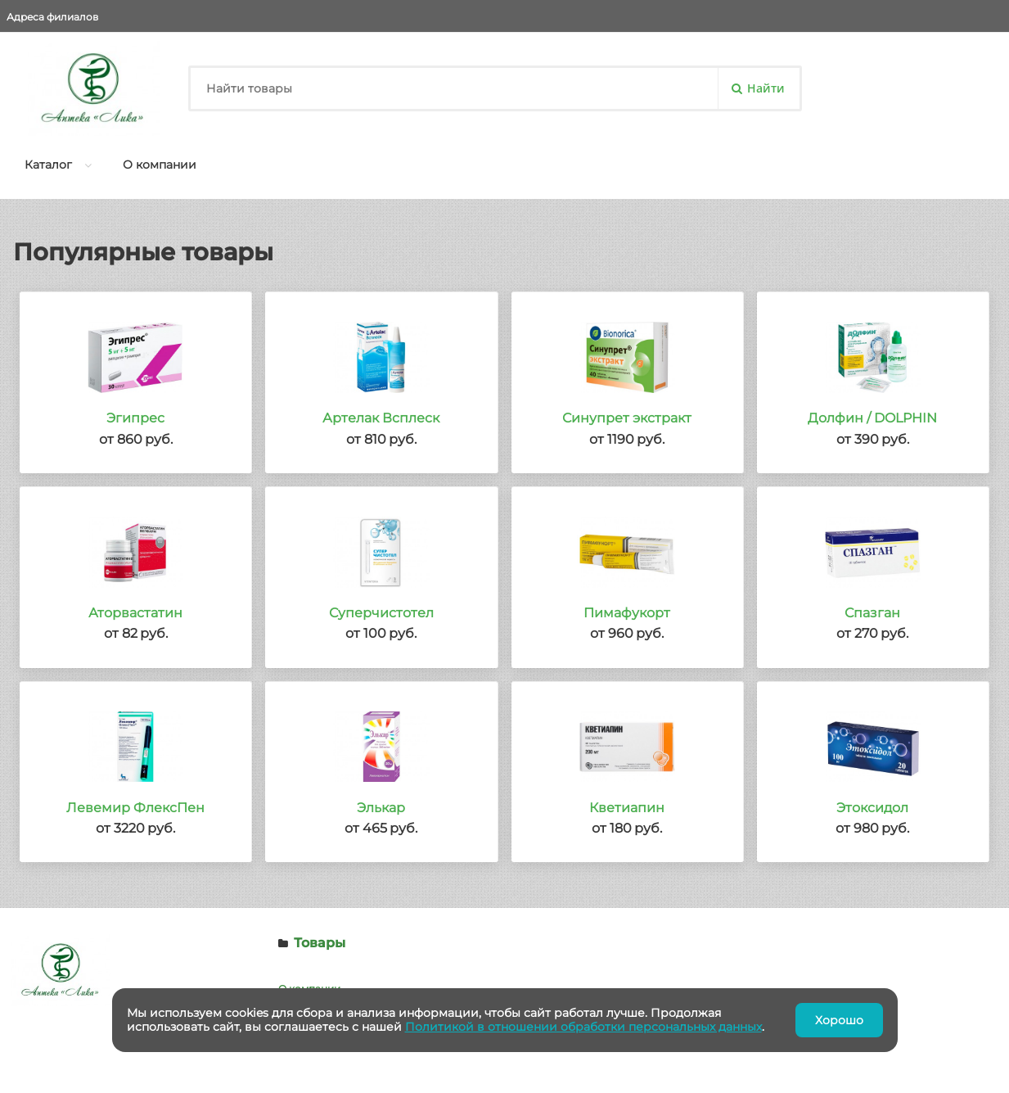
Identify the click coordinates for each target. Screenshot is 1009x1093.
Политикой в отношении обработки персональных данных (583, 1026)
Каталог (48, 164)
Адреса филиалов (52, 17)
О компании (159, 164)
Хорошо (839, 1020)
